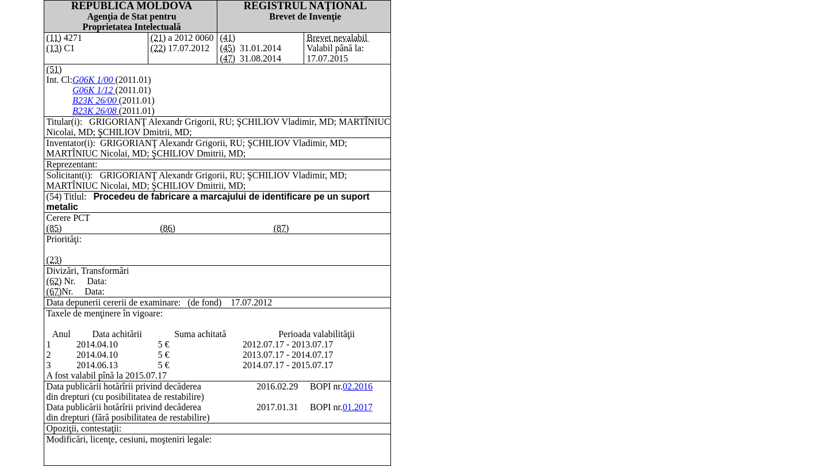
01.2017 (358, 407)
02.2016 (358, 386)
